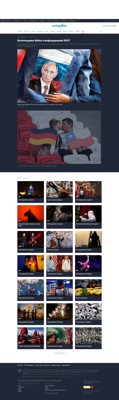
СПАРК (19, 385)
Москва (59, 31)
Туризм (48, 20)
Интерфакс (59, 26)
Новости (70, 31)
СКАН (46, 387)
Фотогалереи (21, 37)
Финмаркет (42, 20)
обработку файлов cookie (82, 374)
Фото (83, 31)
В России (26, 31)
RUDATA (47, 388)
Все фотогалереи (60, 353)
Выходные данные (87, 392)
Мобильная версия (6, 20)
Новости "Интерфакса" (50, 385)
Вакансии (46, 365)
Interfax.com (25, 20)
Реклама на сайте (55, 365)
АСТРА (19, 391)
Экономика (40, 31)
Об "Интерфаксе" (16, 20)
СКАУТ (19, 388)
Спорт (46, 31)
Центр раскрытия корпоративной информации (55, 390)
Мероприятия (72, 20)
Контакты (20, 365)
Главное (19, 31)
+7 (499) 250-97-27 (69, 376)
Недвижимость (55, 20)
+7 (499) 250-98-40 (59, 376)
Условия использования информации (91, 390)
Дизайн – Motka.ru (87, 393)
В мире (33, 31)
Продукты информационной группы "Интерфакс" (40, 380)
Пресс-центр (38, 365)
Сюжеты (77, 31)
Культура (52, 31)
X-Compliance (21, 387)
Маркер (19, 390)
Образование (63, 20)
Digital (65, 31)
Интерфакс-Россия (33, 20)
